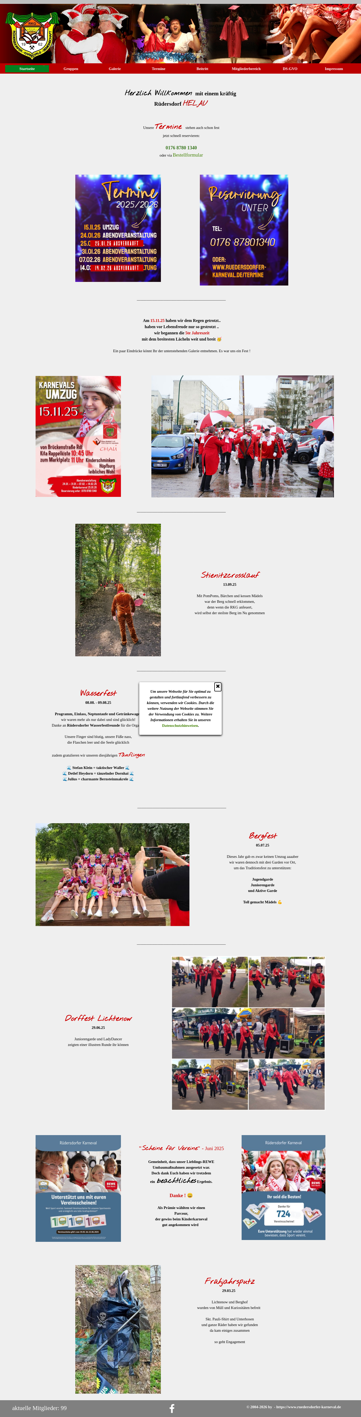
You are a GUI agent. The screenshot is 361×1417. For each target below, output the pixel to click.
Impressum (334, 69)
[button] (181, 148)
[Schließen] (217, 686)
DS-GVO (290, 69)
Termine (158, 69)
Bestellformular (188, 155)
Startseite (27, 69)
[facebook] (172, 1408)
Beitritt (202, 69)
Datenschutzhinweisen (180, 725)
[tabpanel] (180, 95)
